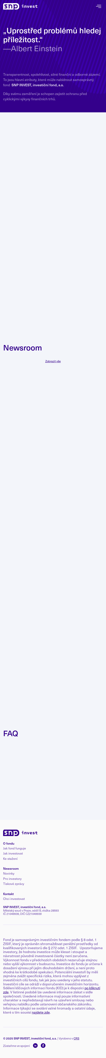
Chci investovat (14, 898)
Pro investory (12, 878)
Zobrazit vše (53, 361)
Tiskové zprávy (13, 883)
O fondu (8, 843)
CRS (76, 1038)
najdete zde (41, 1012)
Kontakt (8, 893)
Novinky (8, 873)
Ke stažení (10, 858)
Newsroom (11, 868)
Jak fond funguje (14, 848)
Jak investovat (13, 853)
